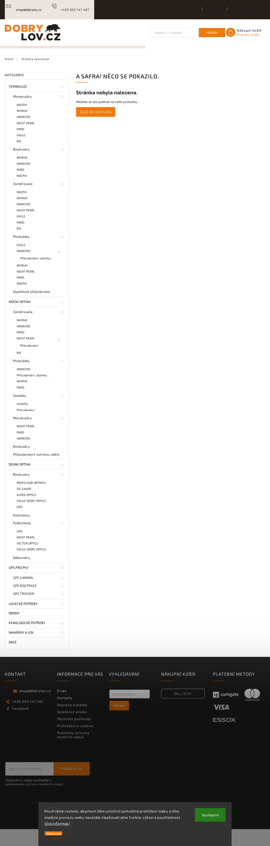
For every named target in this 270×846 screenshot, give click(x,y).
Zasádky (39, 412)
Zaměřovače (39, 201)
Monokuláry (39, 113)
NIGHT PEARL (26, 140)
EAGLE (21, 152)
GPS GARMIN (39, 594)
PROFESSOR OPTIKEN (31, 499)
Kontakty (214, 9)
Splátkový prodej (72, 728)
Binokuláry (39, 166)
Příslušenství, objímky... (36, 275)
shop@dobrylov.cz (35, 707)
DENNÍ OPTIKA (37, 481)
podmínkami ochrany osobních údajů (34, 801)
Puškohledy (39, 540)
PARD (20, 146)
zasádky (22, 420)
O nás (192, 9)
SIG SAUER (24, 505)
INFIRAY (22, 128)
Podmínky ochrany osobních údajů (73, 751)
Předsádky (39, 253)
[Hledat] (174, 32)
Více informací (57, 823)
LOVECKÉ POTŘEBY (37, 620)
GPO (19, 524)
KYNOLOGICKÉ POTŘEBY (37, 639)
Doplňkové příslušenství (31, 308)
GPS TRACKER (39, 610)
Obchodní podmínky (74, 735)
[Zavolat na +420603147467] (70, 9)
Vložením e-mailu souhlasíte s (34, 799)
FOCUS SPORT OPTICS (31, 518)
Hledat (211, 32)
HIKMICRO (23, 134)
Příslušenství (29, 362)
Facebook (20, 725)
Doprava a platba (246, 9)
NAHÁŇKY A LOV (37, 649)
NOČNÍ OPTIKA (37, 318)
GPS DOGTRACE (39, 602)
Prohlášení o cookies (75, 742)
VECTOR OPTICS (27, 560)
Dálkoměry (21, 574)
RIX (19, 158)
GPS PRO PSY (37, 584)
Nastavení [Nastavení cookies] (53, 833)
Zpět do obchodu (96, 128)
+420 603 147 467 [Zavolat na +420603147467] (27, 718)
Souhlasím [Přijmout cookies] (210, 815)
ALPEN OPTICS (26, 512)
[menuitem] (23, 55)
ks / (183, 710)
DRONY (15, 630)
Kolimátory (21, 532)
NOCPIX (22, 122)
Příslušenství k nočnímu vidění (36, 471)
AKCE (13, 659)
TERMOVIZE (37, 103)
